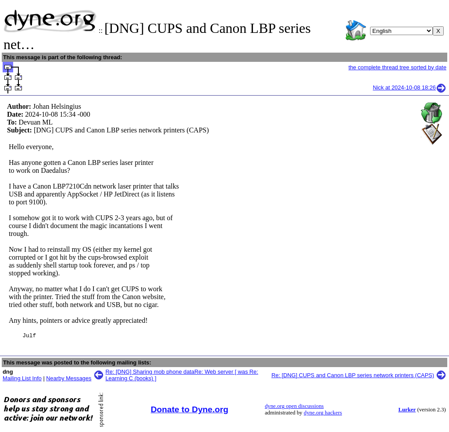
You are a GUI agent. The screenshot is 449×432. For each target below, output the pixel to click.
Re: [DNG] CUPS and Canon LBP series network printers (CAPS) (352, 376)
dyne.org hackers (323, 414)
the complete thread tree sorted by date (397, 67)
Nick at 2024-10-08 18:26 (409, 87)
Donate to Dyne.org (189, 410)
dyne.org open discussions (294, 407)
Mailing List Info (22, 379)
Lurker (407, 411)
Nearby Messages (68, 379)
